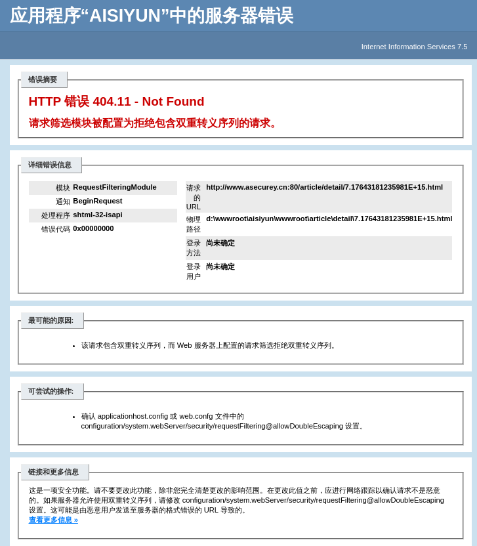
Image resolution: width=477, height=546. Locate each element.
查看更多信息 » (53, 520)
